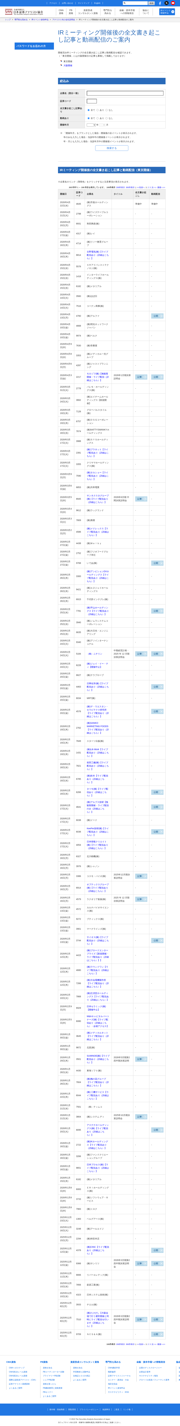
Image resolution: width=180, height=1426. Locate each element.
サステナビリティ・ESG (118, 1392)
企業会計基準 (144, 1372)
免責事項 (106, 1410)
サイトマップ (83, 3)
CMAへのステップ (17, 1368)
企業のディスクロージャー (150, 1368)
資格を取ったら (49, 1384)
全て (93, 110)
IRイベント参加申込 (40, 20)
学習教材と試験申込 (81, 1372)
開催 (68, 65)
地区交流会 (112, 1384)
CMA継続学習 (114, 1368)
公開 (156, 316)
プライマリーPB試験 (52, 1376)
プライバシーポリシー (89, 1410)
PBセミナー (48, 1392)
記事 (139, 377)
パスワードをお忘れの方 (31, 46)
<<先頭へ (141, 187)
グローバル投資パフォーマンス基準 (154, 1380)
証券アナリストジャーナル (119, 1376)
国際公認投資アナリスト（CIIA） (23, 1380)
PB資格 (71, 12)
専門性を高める (107, 12)
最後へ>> (161, 187)
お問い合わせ (67, 3)
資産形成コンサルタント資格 (88, 12)
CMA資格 (61, 12)
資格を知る (47, 1368)
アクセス (53, 3)
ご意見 (116, 1410)
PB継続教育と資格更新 (52, 1388)
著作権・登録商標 (56, 1410)
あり (102, 110)
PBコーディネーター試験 (53, 1372)
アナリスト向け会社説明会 (63, 20)
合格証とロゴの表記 (81, 1376)
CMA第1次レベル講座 (18, 1372)
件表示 (120, 187)
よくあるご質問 (15, 1388)
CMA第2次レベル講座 (18, 1376)
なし (111, 110)
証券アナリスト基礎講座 (19, 1384)
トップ (8, 20)
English (97, 3)
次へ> (154, 187)
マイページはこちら (34, 32)
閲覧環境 (72, 1410)
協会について (146, 12)
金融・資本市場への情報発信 (127, 12)
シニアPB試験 (49, 1380)
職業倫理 (112, 1372)
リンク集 (127, 1410)
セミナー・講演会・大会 (118, 1380)
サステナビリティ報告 (148, 1376)
